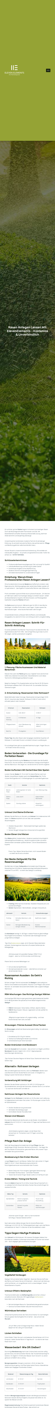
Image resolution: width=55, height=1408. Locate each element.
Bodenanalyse (16, 943)
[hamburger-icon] (48, 70)
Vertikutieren (39, 1297)
